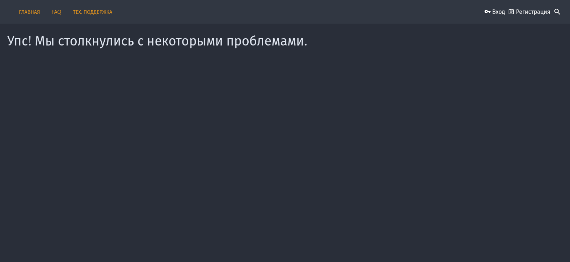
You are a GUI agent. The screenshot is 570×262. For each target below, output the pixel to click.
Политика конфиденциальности (403, 244)
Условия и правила (345, 244)
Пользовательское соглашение (290, 244)
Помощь (448, 244)
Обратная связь (238, 244)
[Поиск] (557, 12)
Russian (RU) (125, 244)
